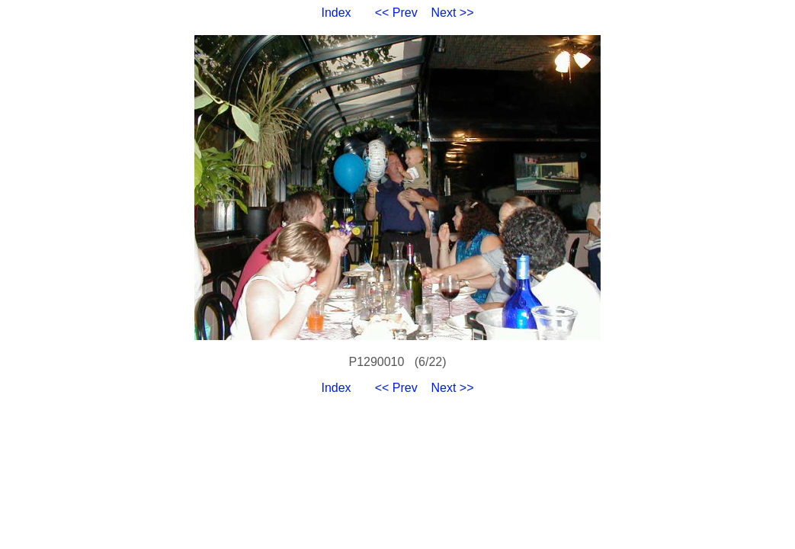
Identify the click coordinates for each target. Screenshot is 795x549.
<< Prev (396, 12)
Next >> (452, 12)
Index (336, 12)
